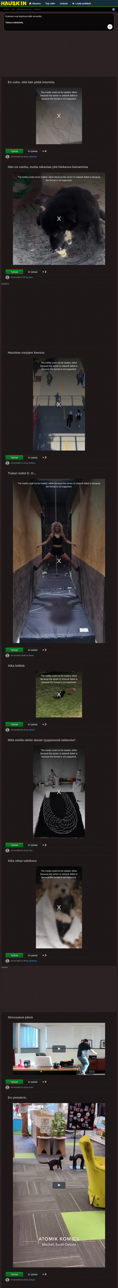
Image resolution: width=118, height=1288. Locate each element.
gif (13, 9)
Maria (31, 655)
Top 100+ (50, 3)
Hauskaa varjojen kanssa (26, 352)
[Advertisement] (59, 55)
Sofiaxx (32, 463)
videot (37, 9)
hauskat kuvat (24, 9)
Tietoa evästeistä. (14, 22)
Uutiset (64, 3)
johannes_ (33, 961)
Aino (31, 277)
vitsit (6, 9)
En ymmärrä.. (17, 1097)
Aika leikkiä (16, 665)
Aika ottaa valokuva (22, 860)
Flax (30, 850)
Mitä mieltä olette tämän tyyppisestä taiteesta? (42, 740)
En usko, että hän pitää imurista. (31, 82)
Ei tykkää (32, 151)
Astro (31, 1087)
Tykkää (14, 151)
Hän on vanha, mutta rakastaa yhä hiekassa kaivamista (48, 167)
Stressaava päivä (20, 1017)
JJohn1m (33, 157)
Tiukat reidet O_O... (22, 473)
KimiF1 (32, 730)
